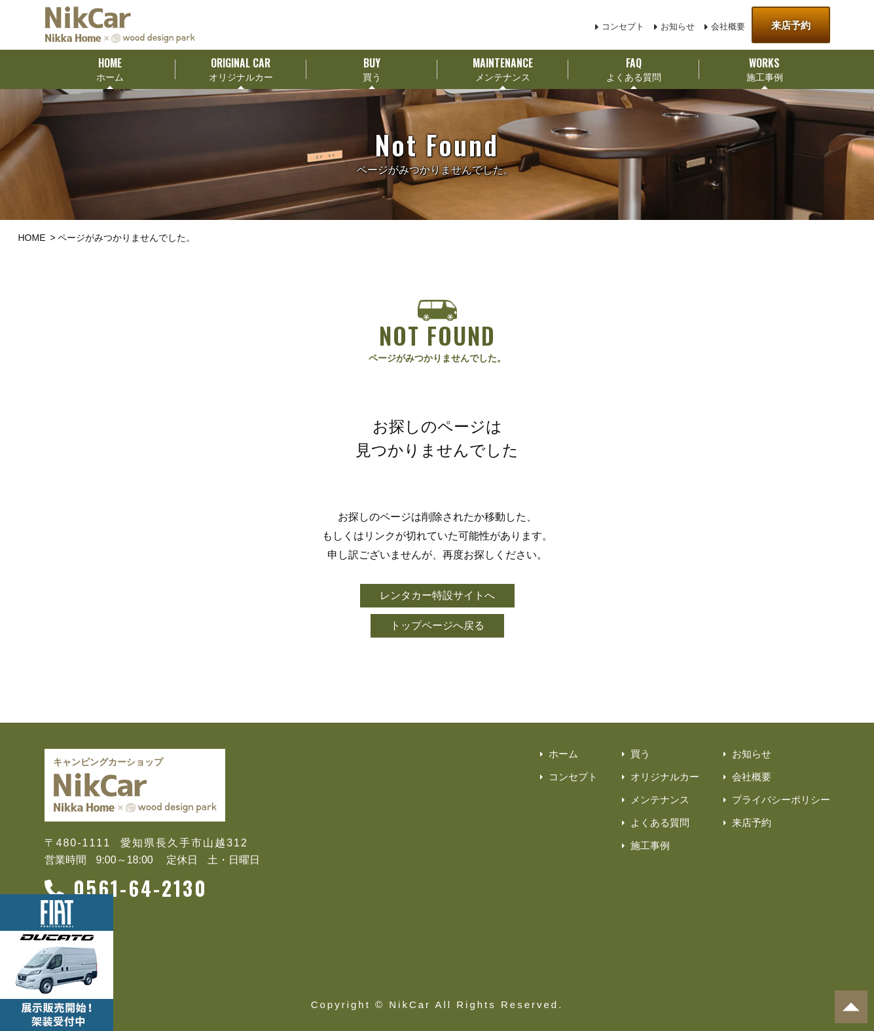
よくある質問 (659, 822)
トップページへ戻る (437, 625)
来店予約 (790, 25)
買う (640, 753)
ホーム (563, 753)
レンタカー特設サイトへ (437, 595)
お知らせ (678, 26)
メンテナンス (659, 799)
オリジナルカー (664, 776)
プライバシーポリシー (781, 799)
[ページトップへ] (851, 1006)
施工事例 (650, 845)
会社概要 (728, 26)
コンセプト (623, 26)
